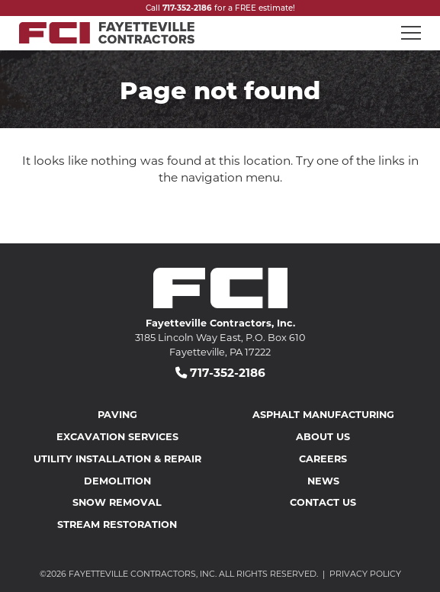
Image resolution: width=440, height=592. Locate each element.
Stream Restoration (117, 523)
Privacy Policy (365, 573)
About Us (323, 436)
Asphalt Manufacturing (323, 413)
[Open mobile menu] (411, 33)
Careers (323, 458)
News (323, 480)
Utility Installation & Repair (117, 458)
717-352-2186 (187, 7)
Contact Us (323, 501)
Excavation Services (117, 436)
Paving (117, 413)
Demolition (117, 480)
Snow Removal (117, 501)
